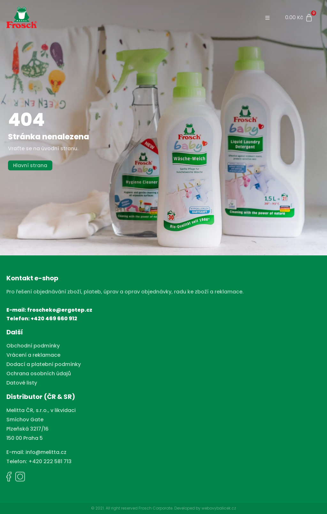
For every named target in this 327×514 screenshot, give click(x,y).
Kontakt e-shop (32, 278)
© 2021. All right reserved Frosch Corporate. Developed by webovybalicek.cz (163, 508)
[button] (267, 17)
